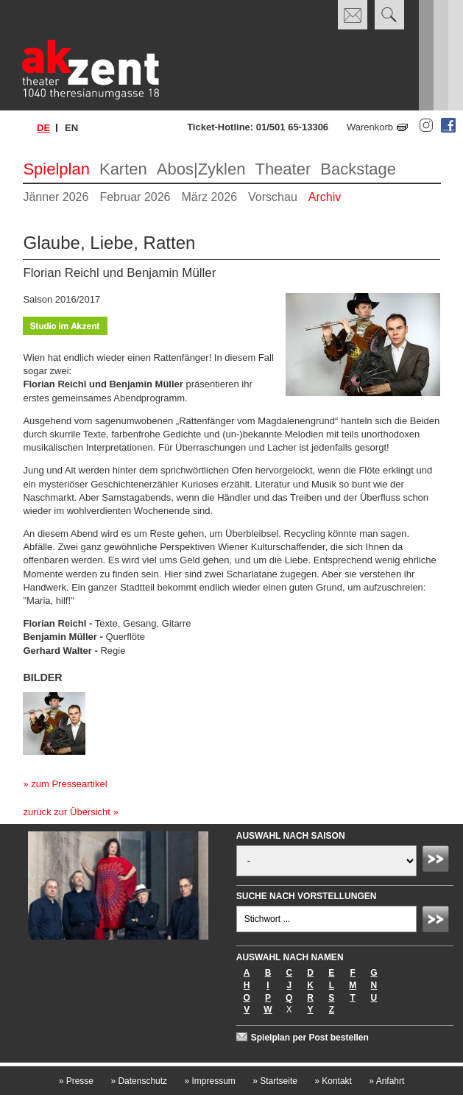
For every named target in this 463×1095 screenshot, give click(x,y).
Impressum (209, 1081)
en (71, 127)
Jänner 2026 (55, 197)
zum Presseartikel (69, 783)
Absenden (438, 860)
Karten (123, 169)
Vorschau (272, 197)
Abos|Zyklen (201, 169)
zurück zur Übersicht (66, 811)
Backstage (358, 169)
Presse (76, 1081)
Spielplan (56, 169)
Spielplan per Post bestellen (310, 1037)
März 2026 (209, 197)
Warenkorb (370, 127)
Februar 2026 (134, 197)
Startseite (274, 1081)
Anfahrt (386, 1081)
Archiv (324, 197)
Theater (283, 169)
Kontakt (333, 1081)
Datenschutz (138, 1081)
